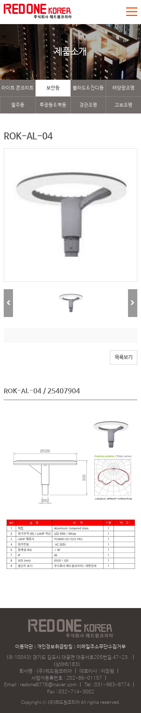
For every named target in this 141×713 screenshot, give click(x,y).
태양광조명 (123, 88)
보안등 (53, 88)
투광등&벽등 (53, 105)
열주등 (17, 105)
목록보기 (123, 357)
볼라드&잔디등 (88, 88)
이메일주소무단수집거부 (101, 647)
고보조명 (123, 105)
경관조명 (88, 105)
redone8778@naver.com (48, 685)
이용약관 (24, 647)
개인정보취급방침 (55, 647)
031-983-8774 (112, 685)
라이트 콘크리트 (17, 88)
